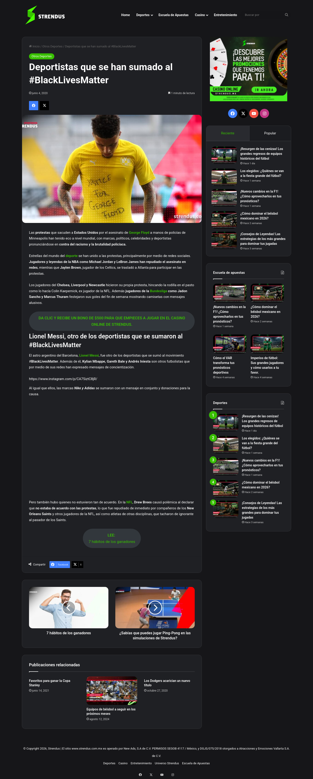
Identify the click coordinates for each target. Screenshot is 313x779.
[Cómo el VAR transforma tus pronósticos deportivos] (229, 353)
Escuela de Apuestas (173, 15)
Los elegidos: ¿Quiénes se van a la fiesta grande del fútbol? (260, 177)
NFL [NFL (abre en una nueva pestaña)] (129, 502)
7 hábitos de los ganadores (112, 538)
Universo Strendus (167, 763)
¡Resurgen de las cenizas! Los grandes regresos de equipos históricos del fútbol (262, 155)
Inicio (34, 46)
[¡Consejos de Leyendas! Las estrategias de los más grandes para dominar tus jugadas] (225, 243)
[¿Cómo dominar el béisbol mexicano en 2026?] (225, 223)
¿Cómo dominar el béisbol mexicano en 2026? (265, 321)
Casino (200, 15)
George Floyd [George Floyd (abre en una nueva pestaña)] (139, 233)
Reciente (227, 133)
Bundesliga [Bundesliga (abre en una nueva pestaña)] (159, 291)
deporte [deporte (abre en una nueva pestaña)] (72, 256)
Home (125, 15)
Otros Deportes (52, 46)
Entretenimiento (225, 15)
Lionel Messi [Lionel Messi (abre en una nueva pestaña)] (89, 355)
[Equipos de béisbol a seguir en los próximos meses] (112, 690)
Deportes (142, 15)
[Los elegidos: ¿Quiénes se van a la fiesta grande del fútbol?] (225, 179)
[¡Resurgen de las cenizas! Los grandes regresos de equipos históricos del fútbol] (225, 156)
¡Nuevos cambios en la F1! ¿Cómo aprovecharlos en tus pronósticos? (262, 199)
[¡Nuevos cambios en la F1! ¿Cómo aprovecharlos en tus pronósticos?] (225, 201)
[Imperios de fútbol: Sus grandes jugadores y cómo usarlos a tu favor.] (267, 353)
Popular (270, 133)
